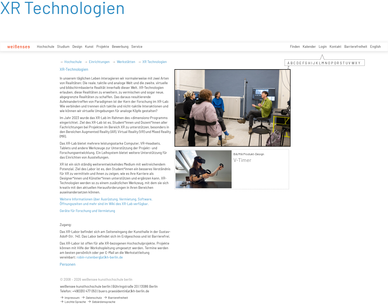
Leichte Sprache (73, 301)
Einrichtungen (99, 62)
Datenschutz (91, 297)
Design (77, 46)
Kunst (89, 46)
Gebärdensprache (101, 301)
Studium (63, 46)
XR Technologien (154, 62)
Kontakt (335, 46)
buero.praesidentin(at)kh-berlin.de (124, 291)
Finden (295, 46)
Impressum (70, 297)
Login (323, 46)
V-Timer (242, 160)
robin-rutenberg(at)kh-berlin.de (100, 257)
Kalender (309, 46)
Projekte (102, 46)
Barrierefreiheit (355, 46)
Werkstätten (126, 62)
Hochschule (45, 46)
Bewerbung (120, 46)
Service (136, 46)
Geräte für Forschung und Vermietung (87, 211)
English (375, 46)
